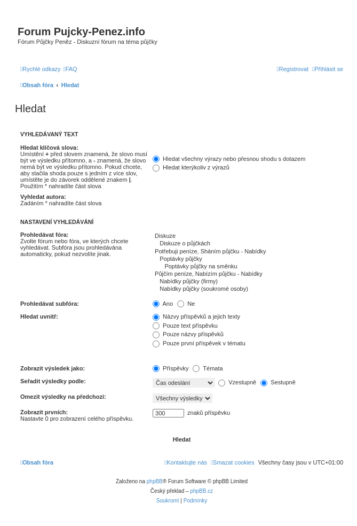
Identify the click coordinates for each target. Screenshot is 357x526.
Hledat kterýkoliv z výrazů (191, 167)
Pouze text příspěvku (185, 325)
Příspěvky (170, 368)
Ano (163, 303)
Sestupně (278, 382)
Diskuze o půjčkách (248, 243)
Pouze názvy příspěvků (188, 334)
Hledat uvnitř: (39, 316)
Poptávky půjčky (248, 259)
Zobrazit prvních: (44, 412)
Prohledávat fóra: (44, 234)
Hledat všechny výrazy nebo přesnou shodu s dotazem (229, 159)
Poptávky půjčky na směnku (248, 266)
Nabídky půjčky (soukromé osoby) (248, 289)
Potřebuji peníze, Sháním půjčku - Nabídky (248, 252)
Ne (186, 303)
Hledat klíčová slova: (49, 147)
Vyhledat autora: (43, 197)
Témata (208, 368)
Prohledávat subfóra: (49, 303)
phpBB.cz (201, 491)
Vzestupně (237, 382)
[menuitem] (70, 69)
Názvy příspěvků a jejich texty (196, 316)
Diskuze (248, 236)
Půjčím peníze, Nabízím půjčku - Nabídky (248, 274)
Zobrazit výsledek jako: (52, 368)
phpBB (155, 481)
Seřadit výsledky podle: (53, 381)
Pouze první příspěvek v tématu (199, 343)
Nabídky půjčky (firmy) (248, 281)
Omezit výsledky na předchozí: (63, 396)
